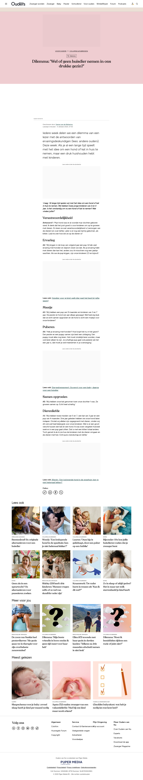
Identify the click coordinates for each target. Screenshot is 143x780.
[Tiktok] (37, 728)
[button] (73, 767)
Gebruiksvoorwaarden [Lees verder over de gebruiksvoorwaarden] (88, 767)
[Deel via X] (61, 492)
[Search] (137, 3)
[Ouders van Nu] (18, 4)
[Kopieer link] (45, 492)
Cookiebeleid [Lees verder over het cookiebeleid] (51, 767)
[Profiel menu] (132, 3)
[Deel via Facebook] (56, 492)
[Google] (13, 728)
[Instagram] (23, 728)
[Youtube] (27, 728)
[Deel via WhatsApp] (50, 492)
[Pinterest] (32, 728)
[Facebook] (18, 728)
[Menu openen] (6, 3)
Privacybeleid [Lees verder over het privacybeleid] (61, 767)
